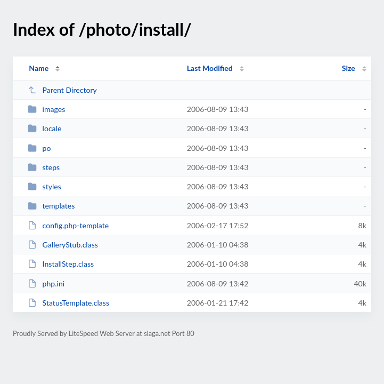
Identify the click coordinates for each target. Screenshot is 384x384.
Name (38, 68)
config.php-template (68, 225)
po (39, 148)
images (46, 109)
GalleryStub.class (63, 244)
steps (44, 167)
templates (51, 205)
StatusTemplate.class (68, 302)
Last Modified (210, 68)
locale (44, 128)
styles (44, 186)
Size (348, 68)
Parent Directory (62, 89)
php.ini (46, 283)
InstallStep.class (61, 263)
